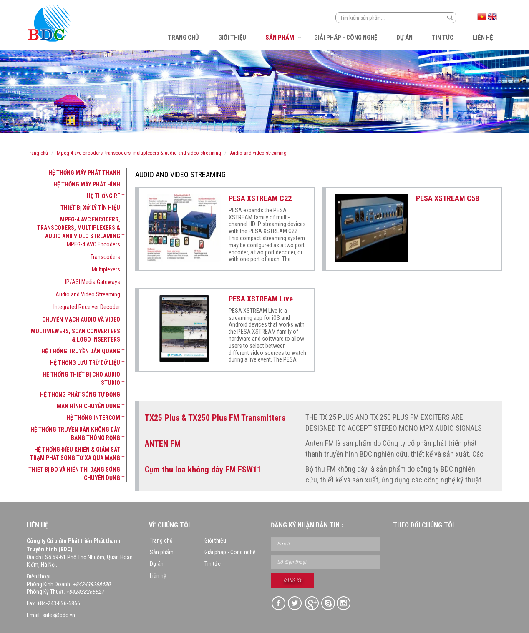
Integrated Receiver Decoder (86, 307)
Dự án (404, 37)
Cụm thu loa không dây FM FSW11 (203, 470)
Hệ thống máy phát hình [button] (86, 184)
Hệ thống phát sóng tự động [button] (80, 394)
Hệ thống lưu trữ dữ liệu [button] (85, 362)
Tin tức (442, 37)
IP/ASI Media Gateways (92, 282)
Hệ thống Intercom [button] (93, 417)
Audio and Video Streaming (258, 153)
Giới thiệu (232, 37)
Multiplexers (106, 269)
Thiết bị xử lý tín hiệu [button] (90, 207)
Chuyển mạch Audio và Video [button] (81, 319)
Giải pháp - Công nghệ (345, 37)
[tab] (73, 172)
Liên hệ (483, 37)
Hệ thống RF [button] (103, 196)
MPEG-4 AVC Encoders (93, 244)
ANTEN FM (163, 444)
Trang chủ (183, 37)
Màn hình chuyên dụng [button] (88, 406)
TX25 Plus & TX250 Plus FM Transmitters (215, 418)
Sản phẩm (279, 37)
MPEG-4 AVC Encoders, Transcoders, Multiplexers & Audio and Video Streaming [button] (78, 227)
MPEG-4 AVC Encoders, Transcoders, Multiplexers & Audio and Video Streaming (139, 153)
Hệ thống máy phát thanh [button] (84, 172)
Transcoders (105, 257)
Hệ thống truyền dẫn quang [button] (80, 351)
